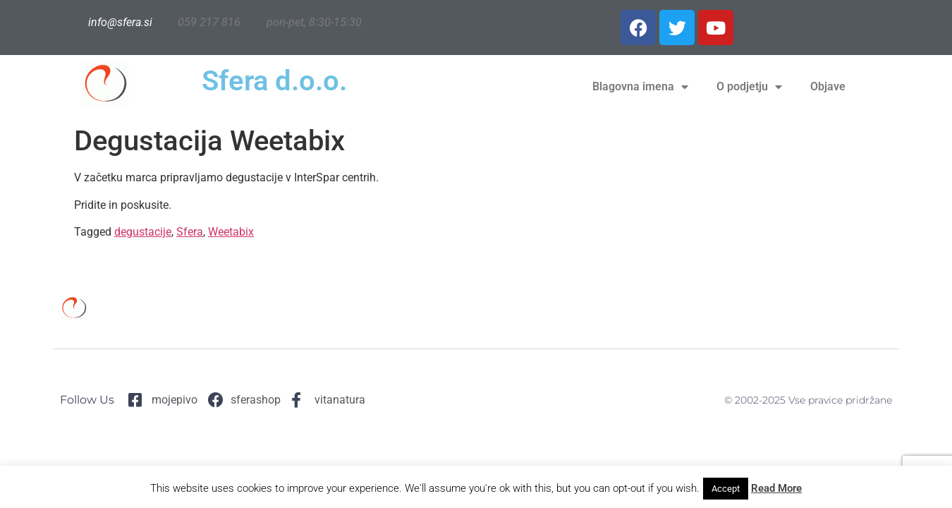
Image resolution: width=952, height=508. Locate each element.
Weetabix (231, 231)
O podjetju (749, 86)
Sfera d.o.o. (274, 80)
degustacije (142, 231)
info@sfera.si (120, 22)
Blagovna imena (640, 86)
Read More (776, 488)
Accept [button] (726, 488)
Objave (828, 86)
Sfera (189, 231)
